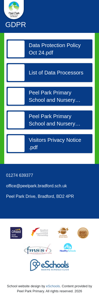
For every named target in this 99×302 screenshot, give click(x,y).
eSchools (53, 286)
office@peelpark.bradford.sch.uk (36, 186)
